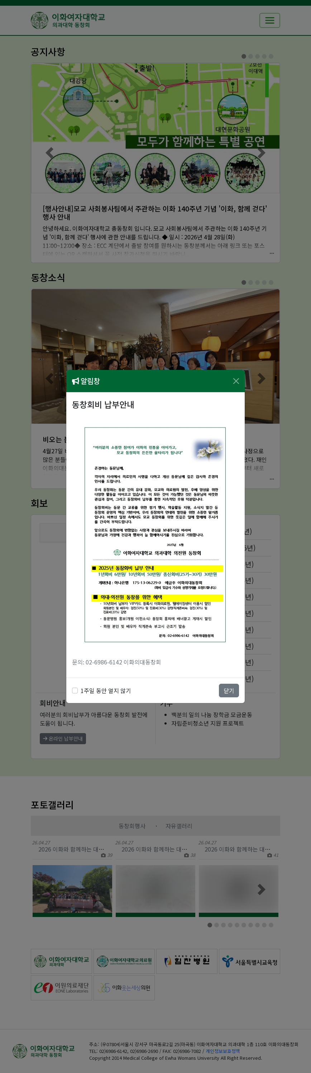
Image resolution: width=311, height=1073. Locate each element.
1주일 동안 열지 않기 (106, 690)
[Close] (236, 381)
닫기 (229, 690)
